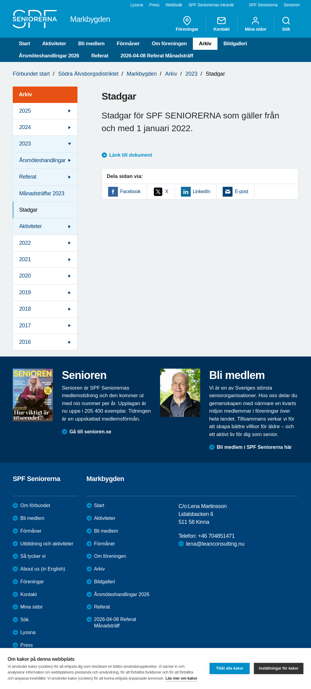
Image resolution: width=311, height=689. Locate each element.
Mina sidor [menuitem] (255, 23)
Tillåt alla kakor (229, 668)
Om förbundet (35, 505)
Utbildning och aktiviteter (46, 543)
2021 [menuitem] (25, 259)
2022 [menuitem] (25, 243)
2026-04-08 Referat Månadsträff (156, 56)
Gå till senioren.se (90, 431)
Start (24, 43)
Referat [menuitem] (27, 177)
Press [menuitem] (154, 4)
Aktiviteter (54, 43)
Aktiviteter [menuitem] (30, 226)
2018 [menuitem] (25, 309)
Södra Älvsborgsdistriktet (88, 74)
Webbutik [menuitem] (174, 4)
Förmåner (128, 43)
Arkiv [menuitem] (25, 94)
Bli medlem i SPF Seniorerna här (254, 447)
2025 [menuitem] (25, 111)
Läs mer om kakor (181, 678)
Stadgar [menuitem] (28, 210)
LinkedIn (201, 191)
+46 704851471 (216, 536)
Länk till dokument (130, 155)
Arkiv (205, 43)
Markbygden (142, 74)
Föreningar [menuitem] (187, 23)
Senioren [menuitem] (292, 4)
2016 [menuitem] (25, 342)
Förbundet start (31, 74)
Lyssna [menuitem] (136, 4)
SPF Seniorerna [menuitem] (263, 4)
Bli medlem (91, 43)
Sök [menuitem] (286, 23)
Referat (99, 56)
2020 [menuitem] (25, 276)
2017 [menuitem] (25, 325)
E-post (241, 191)
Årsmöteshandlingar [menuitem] (42, 160)
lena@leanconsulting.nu (215, 544)
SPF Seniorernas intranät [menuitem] (211, 4)
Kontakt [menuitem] (222, 23)
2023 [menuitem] (25, 144)
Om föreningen (169, 43)
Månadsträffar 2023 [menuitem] (41, 193)
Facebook (130, 191)
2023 (191, 74)
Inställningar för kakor (279, 668)
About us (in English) (42, 568)
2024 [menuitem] (25, 127)
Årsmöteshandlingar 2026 (49, 56)
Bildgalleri (235, 43)
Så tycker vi (33, 556)
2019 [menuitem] (25, 292)
